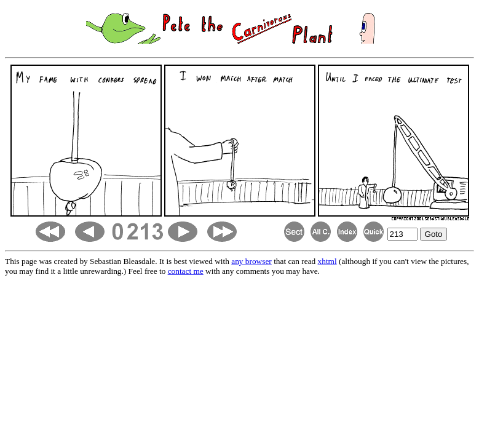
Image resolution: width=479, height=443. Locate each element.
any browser (251, 261)
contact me (186, 271)
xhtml (327, 261)
